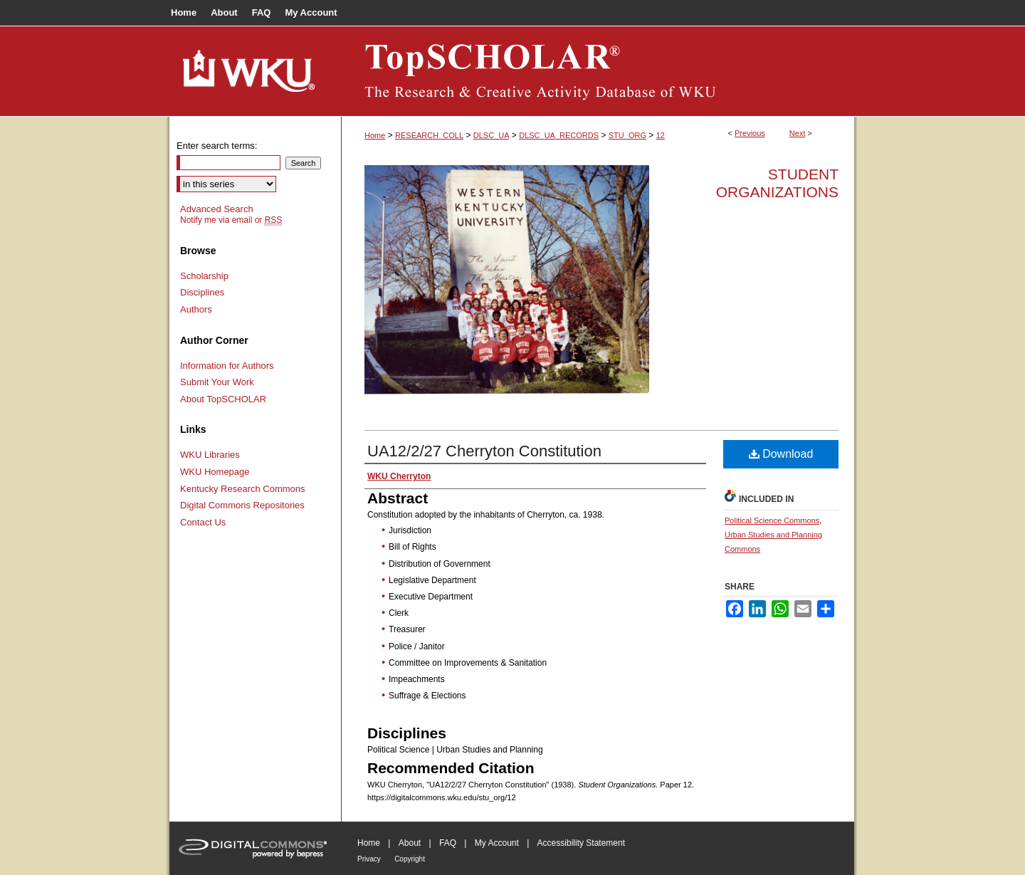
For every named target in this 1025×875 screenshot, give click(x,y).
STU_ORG (627, 135)
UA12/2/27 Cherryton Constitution (484, 451)
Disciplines (202, 292)
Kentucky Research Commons (242, 488)
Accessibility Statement (581, 843)
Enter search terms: (217, 145)
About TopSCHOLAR (223, 399)
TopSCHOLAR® (598, 71)
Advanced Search (216, 209)
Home (374, 135)
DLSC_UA (491, 135)
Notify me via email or (231, 220)
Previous (750, 133)
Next (797, 133)
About (410, 843)
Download (781, 454)
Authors (196, 309)
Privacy (369, 859)
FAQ (447, 843)
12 (660, 135)
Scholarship (204, 276)
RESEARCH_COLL (429, 135)
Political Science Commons (772, 520)
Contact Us (203, 522)
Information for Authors (227, 365)
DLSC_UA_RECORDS (559, 135)
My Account (497, 843)
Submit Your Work (217, 382)
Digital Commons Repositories (242, 505)
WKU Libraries (210, 454)
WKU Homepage (215, 471)
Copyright (409, 859)
